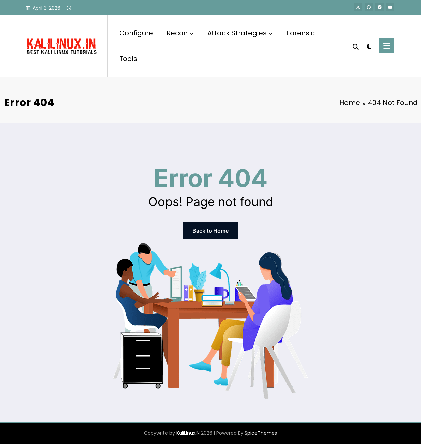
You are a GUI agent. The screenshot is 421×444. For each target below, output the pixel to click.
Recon (180, 33)
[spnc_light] (368, 45)
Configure (136, 33)
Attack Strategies (240, 33)
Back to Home (210, 230)
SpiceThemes (261, 432)
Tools (128, 58)
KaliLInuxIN (188, 432)
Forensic (300, 33)
